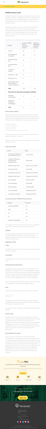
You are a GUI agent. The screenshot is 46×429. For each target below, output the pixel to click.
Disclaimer (34, 427)
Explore (23, 373)
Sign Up (23, 398)
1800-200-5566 (21, 410)
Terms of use (20, 427)
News (12, 427)
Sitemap (15, 427)
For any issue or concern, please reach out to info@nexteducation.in (23, 417)
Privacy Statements (27, 427)
